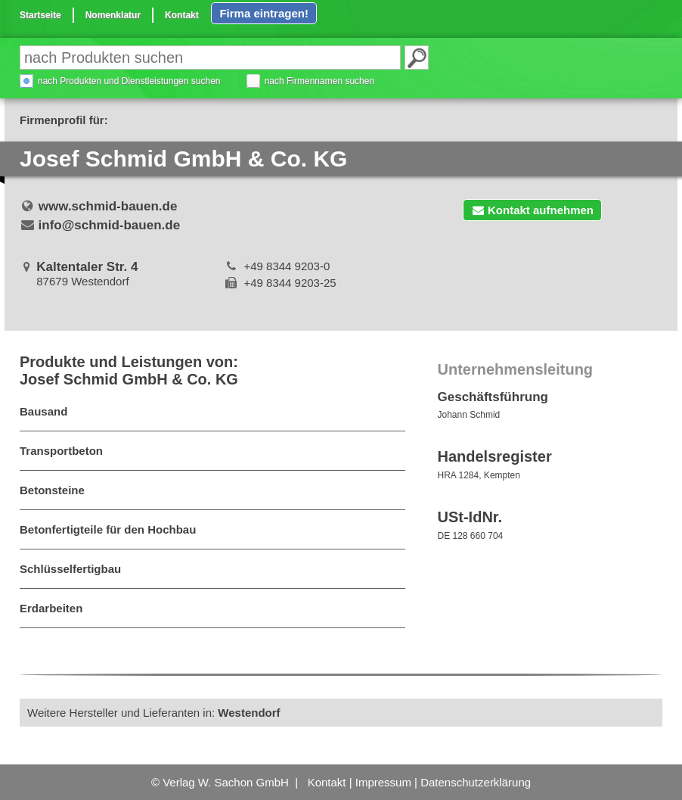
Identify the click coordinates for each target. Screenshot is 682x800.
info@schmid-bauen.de (110, 225)
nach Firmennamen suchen (319, 81)
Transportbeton (61, 450)
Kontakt (182, 15)
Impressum (383, 782)
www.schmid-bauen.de (108, 206)
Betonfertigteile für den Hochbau (108, 529)
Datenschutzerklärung (475, 782)
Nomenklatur (113, 15)
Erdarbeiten (51, 608)
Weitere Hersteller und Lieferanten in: (154, 712)
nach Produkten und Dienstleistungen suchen (129, 81)
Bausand (43, 411)
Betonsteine (52, 490)
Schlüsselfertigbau (70, 568)
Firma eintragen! (263, 13)
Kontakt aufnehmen (532, 210)
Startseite (40, 15)
